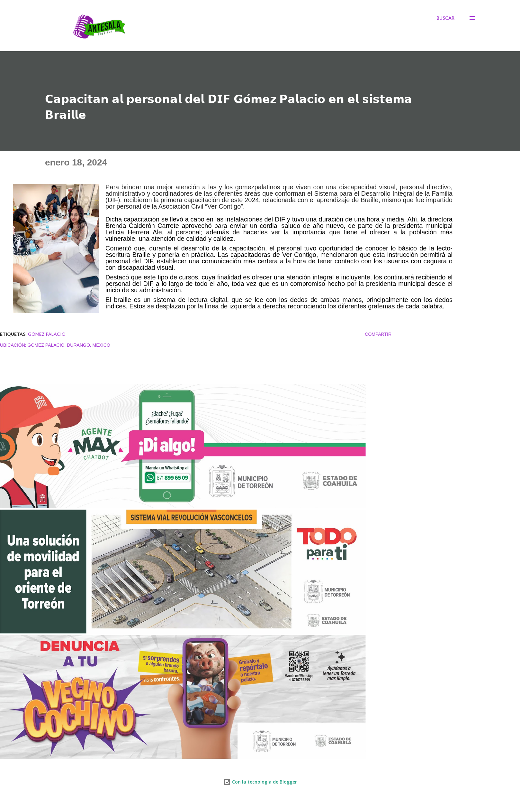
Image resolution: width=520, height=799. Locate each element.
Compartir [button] (378, 334)
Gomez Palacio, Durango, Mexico (69, 345)
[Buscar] (445, 18)
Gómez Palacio (47, 334)
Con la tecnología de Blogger (260, 782)
